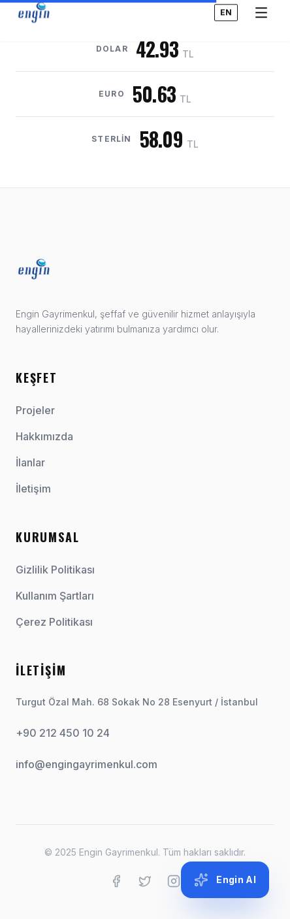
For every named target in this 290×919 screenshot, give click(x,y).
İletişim (38, 488)
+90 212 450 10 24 (63, 732)
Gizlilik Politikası (55, 569)
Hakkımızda (50, 436)
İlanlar (36, 462)
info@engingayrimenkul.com (86, 764)
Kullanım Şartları (55, 595)
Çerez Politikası (54, 621)
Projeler (40, 410)
